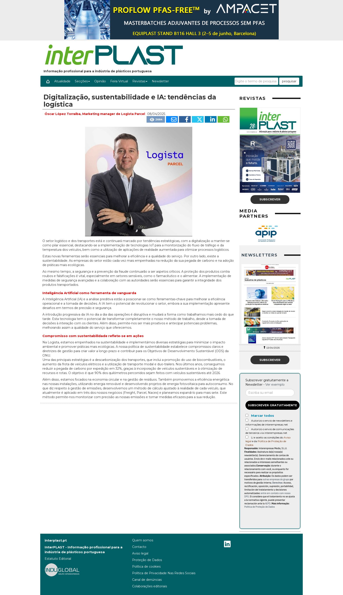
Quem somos (142, 540)
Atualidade (62, 81)
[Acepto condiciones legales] (246, 437)
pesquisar (289, 81)
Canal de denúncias (147, 580)
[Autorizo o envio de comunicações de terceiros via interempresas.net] (246, 428)
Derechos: (277, 482)
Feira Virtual (119, 81)
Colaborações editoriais (149, 586)
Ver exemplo (275, 385)
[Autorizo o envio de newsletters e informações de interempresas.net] (246, 420)
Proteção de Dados (147, 560)
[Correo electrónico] (269, 392)
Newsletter (160, 81)
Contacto (139, 547)
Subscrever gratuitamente (272, 405)
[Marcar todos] (246, 415)
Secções (82, 81)
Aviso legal (140, 553)
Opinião (100, 81)
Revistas (139, 81)
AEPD (268, 503)
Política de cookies (146, 567)
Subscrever (269, 199)
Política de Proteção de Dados (259, 506)
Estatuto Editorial (58, 559)
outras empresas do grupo (275, 479)
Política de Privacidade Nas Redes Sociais (163, 573)
